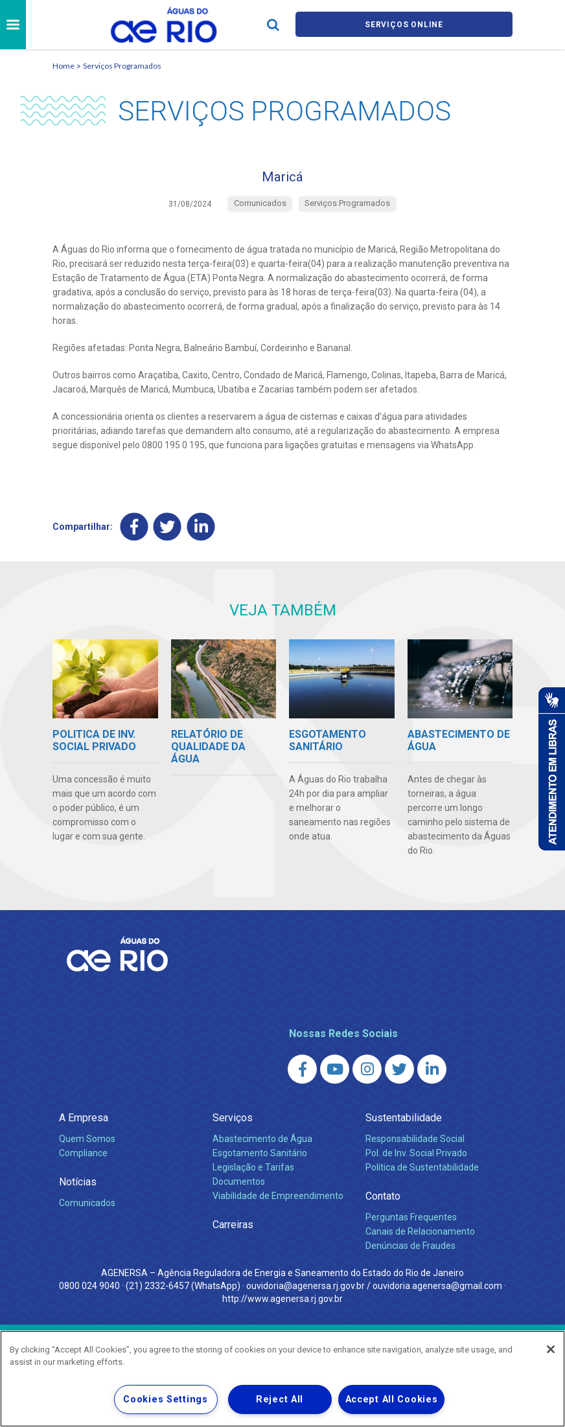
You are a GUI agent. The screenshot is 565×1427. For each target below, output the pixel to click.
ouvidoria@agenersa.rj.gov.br (305, 1291)
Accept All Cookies (391, 1399)
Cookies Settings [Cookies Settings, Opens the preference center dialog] (165, 1399)
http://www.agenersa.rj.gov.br (282, 1304)
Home (63, 66)
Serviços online (404, 25)
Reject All (279, 1399)
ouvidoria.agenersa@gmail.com (437, 1291)
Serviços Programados (122, 66)
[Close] (550, 1349)
